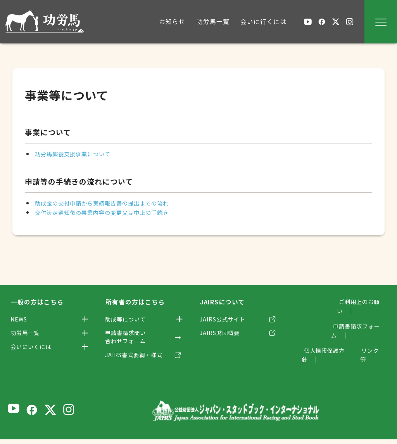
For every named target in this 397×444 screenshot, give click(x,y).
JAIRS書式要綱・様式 (138, 359)
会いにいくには (34, 350)
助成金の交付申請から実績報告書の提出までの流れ (110, 203)
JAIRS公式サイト (226, 319)
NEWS (20, 319)
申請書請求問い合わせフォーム (129, 339)
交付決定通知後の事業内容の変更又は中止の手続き (110, 212)
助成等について (129, 319)
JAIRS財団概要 (222, 334)
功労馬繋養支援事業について (78, 153)
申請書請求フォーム (356, 317)
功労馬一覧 (27, 334)
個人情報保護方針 (321, 332)
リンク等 (373, 332)
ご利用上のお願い (359, 301)
